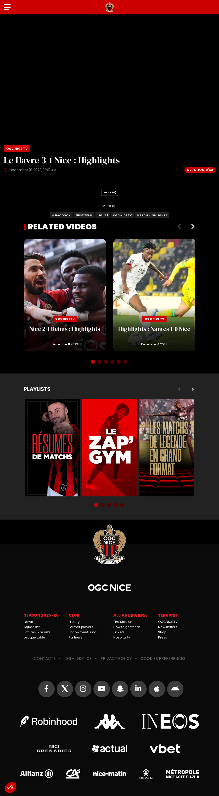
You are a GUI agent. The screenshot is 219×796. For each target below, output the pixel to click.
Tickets (119, 632)
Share (109, 192)
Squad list (32, 627)
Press (162, 637)
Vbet (165, 748)
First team (84, 215)
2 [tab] (99, 362)
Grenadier (54, 748)
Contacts (45, 658)
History (74, 621)
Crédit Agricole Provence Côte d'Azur (73, 774)
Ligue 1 (102, 215)
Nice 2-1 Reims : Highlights (65, 295)
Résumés (52, 447)
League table (34, 637)
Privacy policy (116, 658)
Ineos (170, 721)
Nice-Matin (109, 774)
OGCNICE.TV (168, 621)
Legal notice (78, 658)
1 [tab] (93, 362)
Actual (109, 748)
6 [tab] (125, 362)
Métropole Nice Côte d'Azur (182, 774)
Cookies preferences (162, 658)
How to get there (126, 627)
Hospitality (121, 637)
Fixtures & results (37, 632)
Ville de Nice (146, 774)
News (28, 621)
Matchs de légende (166, 447)
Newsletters (167, 627)
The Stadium (123, 621)
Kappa (109, 721)
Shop (162, 632)
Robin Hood (48, 721)
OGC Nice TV (122, 215)
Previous (179, 227)
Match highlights (152, 215)
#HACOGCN (61, 215)
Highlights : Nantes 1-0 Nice (154, 295)
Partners (75, 637)
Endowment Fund (82, 632)
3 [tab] (106, 362)
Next (192, 227)
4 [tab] (112, 362)
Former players (81, 627)
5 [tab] (119, 362)
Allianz (36, 774)
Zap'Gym (109, 447)
